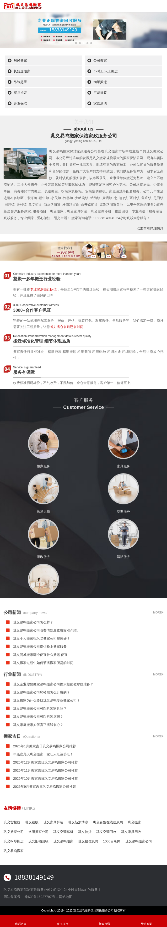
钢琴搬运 (100, 82)
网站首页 (146, 921)
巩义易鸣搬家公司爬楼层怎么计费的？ (41, 736)
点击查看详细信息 (150, 228)
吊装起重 (20, 82)
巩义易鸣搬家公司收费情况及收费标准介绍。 (46, 674)
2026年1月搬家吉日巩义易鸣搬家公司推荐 (44, 789)
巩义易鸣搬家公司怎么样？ (33, 666)
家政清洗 (100, 103)
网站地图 (65, 897)
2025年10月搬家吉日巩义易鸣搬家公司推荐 (45, 822)
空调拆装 (100, 93)
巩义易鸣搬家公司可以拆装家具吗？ (40, 752)
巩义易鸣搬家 (63, 841)
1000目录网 (111, 841)
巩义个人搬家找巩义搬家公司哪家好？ (41, 682)
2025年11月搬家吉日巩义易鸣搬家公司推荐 (45, 814)
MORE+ (158, 656)
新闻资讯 (104, 921)
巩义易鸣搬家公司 (138, 841)
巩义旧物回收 (38, 841)
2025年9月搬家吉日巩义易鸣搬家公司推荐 (44, 830)
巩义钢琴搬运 (14, 841)
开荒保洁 (20, 103)
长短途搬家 (22, 71)
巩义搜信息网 (88, 841)
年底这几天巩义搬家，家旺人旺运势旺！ (43, 798)
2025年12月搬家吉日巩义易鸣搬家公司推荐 (45, 806)
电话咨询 (21, 921)
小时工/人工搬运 (105, 71)
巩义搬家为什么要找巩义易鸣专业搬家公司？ (46, 744)
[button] (76, 43)
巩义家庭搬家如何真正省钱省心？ (38, 768)
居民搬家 (20, 60)
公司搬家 (100, 60)
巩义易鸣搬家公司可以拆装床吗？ (38, 760)
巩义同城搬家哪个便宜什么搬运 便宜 (40, 698)
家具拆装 (20, 93)
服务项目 (63, 921)
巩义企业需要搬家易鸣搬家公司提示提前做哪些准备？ (53, 728)
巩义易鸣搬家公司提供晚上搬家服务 (40, 690)
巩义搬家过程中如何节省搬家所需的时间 (43, 706)
